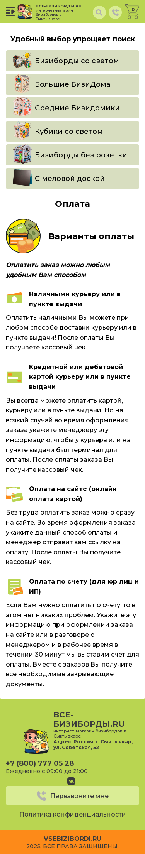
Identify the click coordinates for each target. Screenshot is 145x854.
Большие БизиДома (72, 84)
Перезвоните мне (79, 796)
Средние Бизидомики (77, 108)
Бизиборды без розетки (81, 155)
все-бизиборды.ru (60, 12)
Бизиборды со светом (77, 61)
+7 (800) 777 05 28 (40, 763)
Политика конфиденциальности (72, 814)
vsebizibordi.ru (72, 838)
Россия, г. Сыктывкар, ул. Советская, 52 (93, 744)
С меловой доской (70, 178)
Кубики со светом (69, 131)
